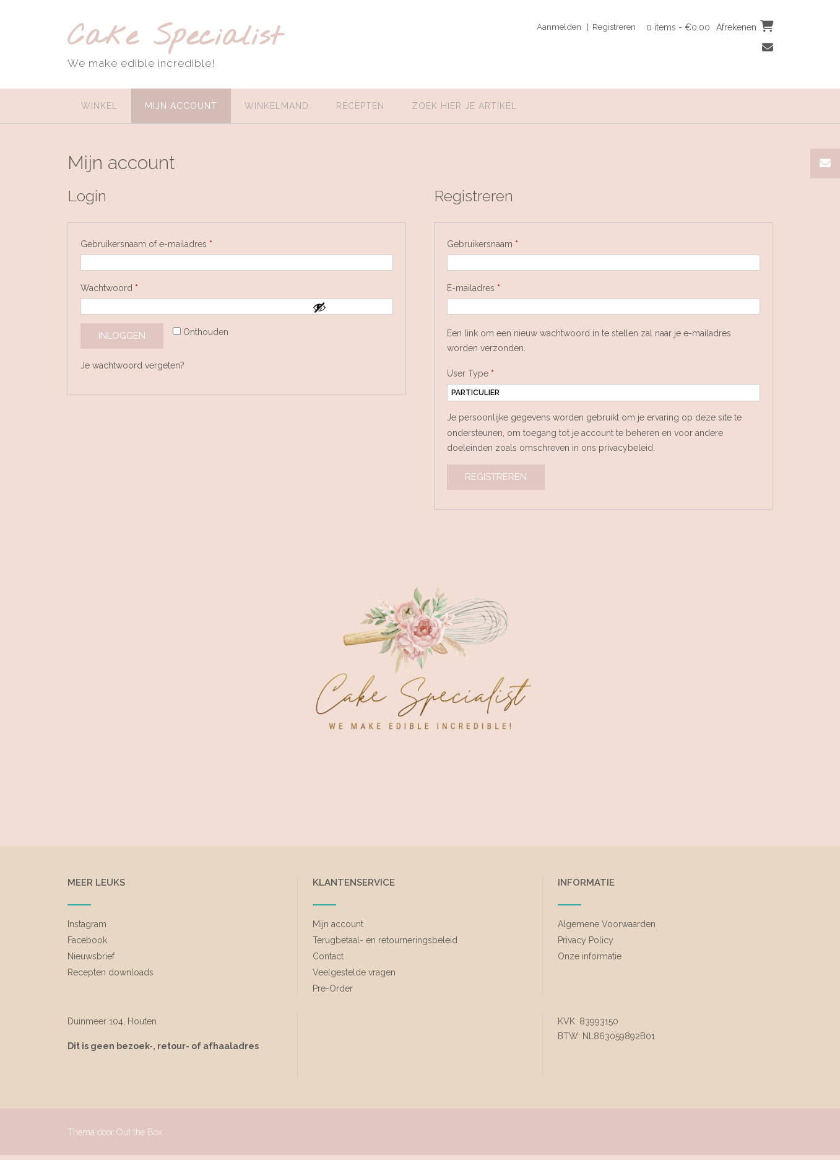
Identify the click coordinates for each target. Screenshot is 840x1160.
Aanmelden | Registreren (581, 27)
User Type (470, 373)
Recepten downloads (110, 972)
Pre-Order (333, 988)
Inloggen (121, 335)
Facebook (87, 940)
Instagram (86, 924)
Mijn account (181, 106)
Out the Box (139, 1132)
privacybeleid (626, 448)
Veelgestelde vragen (354, 972)
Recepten (360, 106)
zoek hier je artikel (464, 106)
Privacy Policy (585, 940)
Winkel (99, 106)
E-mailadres (487, 286)
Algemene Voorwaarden (607, 924)
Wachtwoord (122, 286)
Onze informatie (589, 956)
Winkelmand (277, 106)
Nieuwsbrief (91, 956)
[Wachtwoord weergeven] (350, 307)
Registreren (496, 476)
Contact (328, 956)
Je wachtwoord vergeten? (132, 365)
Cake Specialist (174, 37)
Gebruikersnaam (496, 242)
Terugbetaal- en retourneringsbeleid (385, 940)
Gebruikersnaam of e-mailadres (159, 242)
